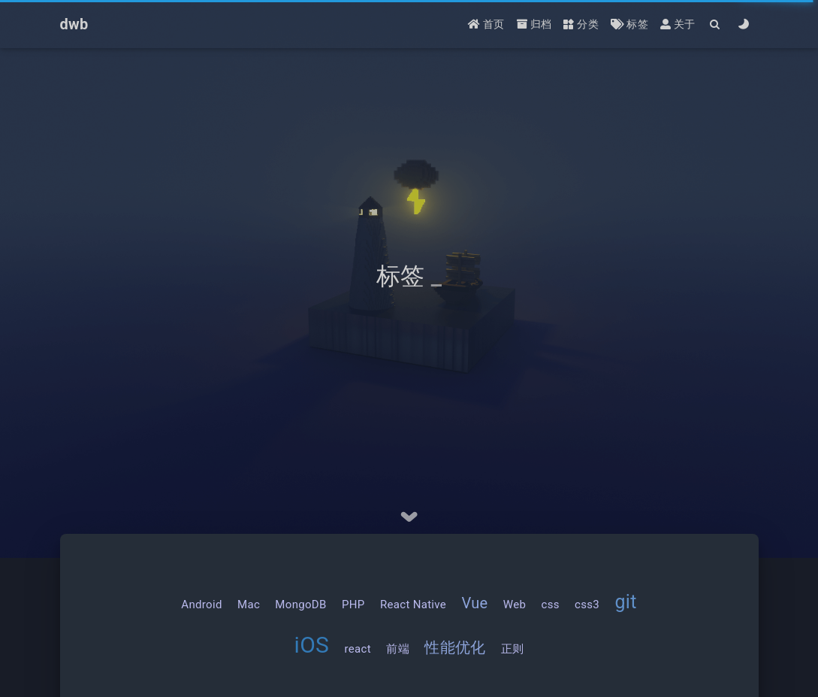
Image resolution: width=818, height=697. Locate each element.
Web (514, 604)
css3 (587, 604)
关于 (678, 24)
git (625, 602)
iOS (312, 645)
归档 (534, 24)
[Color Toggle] (744, 24)
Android (201, 604)
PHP (353, 604)
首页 (486, 24)
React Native (413, 604)
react (358, 649)
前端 (397, 649)
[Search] (716, 24)
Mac (248, 604)
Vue (474, 603)
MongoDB (300, 604)
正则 (512, 649)
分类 (581, 24)
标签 (629, 24)
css (550, 604)
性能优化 (454, 647)
